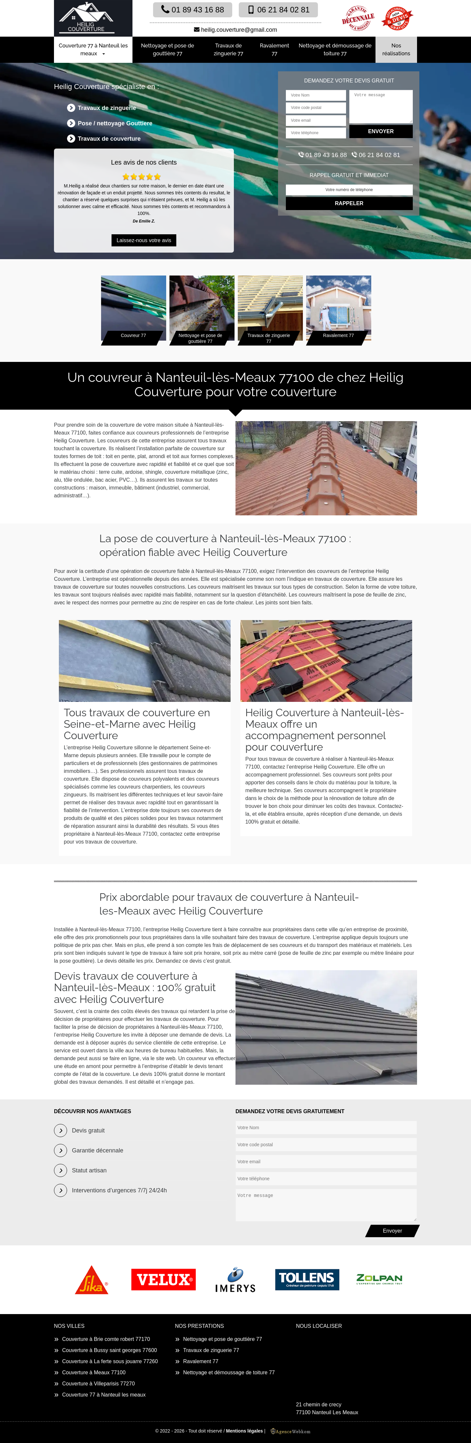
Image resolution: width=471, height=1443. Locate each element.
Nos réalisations (396, 50)
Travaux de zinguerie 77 (228, 50)
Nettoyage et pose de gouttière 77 (167, 50)
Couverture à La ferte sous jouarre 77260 (110, 1361)
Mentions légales (244, 1431)
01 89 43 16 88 (192, 9)
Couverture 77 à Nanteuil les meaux (93, 50)
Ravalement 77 (274, 50)
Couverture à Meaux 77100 (94, 1372)
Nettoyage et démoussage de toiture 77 (335, 50)
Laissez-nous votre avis (143, 240)
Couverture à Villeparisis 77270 (98, 1383)
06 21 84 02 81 (278, 9)
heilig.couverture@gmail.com (235, 30)
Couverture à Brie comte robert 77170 (106, 1339)
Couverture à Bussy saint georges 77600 (109, 1350)
